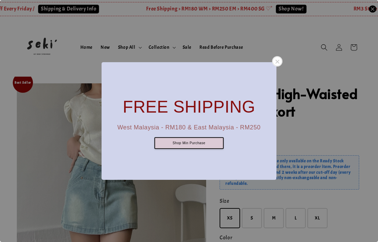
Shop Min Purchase (189, 143)
